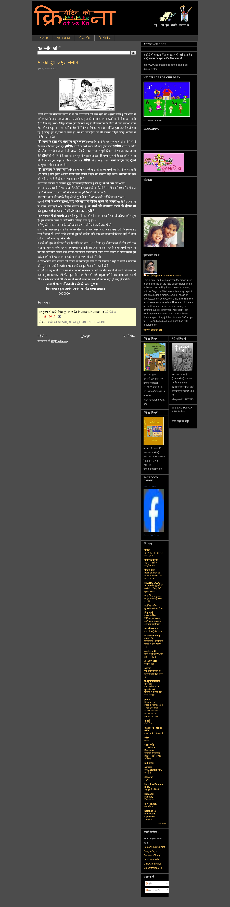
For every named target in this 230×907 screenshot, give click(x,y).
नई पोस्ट (42, 336)
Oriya (154, 851)
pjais (147, 699)
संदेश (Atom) (59, 341)
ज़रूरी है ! (148, 772)
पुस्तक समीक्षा (63, 37)
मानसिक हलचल (151, 560)
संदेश (149, 883)
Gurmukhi (149, 855)
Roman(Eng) (150, 847)
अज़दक (147, 668)
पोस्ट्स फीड (84, 37)
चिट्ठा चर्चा (148, 613)
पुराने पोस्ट (129, 336)
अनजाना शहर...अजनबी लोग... (153, 768)
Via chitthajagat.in (153, 868)
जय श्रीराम (148, 806)
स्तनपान (102, 322)
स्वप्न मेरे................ (152, 595)
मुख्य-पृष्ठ (44, 37)
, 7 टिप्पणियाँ (47, 316)
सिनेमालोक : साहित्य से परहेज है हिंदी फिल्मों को (153, 644)
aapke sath (150, 651)
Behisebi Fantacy (149, 795)
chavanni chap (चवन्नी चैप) (152, 637)
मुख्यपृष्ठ (85, 336)
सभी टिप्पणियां (153, 890)
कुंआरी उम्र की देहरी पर (153, 608)
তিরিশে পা (149, 799)
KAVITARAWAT (152, 583)
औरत (146, 737)
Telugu (157, 855)
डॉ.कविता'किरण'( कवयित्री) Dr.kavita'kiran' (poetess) (152, 685)
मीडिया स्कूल (149, 570)
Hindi (158, 863)
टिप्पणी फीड (104, 37)
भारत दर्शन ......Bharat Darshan (150, 747)
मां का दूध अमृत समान (57, 62)
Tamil (146, 859)
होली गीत (148, 723)
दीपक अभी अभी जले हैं (153, 733)
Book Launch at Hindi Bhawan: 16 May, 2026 (153, 575)
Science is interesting (150, 812)
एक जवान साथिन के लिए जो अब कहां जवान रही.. (153, 674)
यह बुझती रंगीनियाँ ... (152, 789)
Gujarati (161, 847)
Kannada (154, 859)
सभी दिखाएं (162, 824)
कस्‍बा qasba (150, 804)
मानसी (147, 721)
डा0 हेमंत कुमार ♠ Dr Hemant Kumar (164, 275)
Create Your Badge (151, 535)
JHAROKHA (151, 661)
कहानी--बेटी (149, 664)
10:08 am (111, 311)
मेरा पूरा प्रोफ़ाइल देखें (153, 330)
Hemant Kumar (150, 487)
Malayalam (149, 863)
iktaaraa (148, 777)
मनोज (146, 550)
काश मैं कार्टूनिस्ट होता (153, 631)
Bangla (147, 851)
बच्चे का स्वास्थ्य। (57, 322)
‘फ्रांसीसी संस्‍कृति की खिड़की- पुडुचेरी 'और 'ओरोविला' (152, 756)
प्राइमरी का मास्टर (152, 628)
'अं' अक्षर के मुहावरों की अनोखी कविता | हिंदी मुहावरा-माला (153, 588)
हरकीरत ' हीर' (150, 605)
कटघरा (147, 780)
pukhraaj (149, 763)
